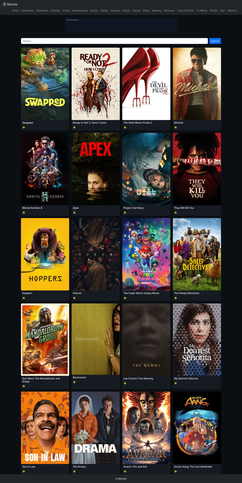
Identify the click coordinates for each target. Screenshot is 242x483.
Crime (66, 10)
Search (215, 41)
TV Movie (202, 10)
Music (146, 10)
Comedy (55, 10)
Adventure (28, 10)
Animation (42, 10)
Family (104, 10)
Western (232, 10)
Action (15, 10)
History (126, 10)
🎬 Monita (9, 4)
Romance (169, 10)
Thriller (214, 10)
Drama (94, 10)
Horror (136, 10)
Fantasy (115, 10)
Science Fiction (185, 10)
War (222, 10)
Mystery (156, 10)
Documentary (80, 10)
